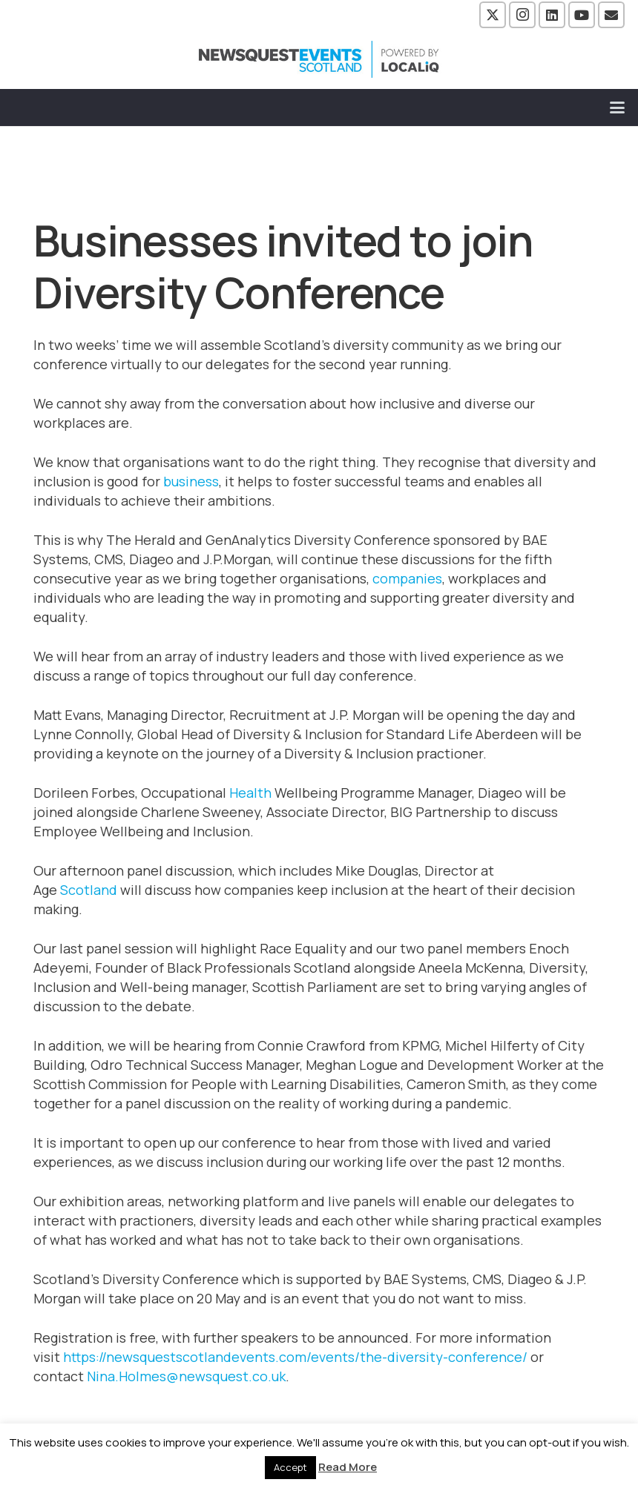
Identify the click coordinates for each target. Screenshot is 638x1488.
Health (250, 792)
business (191, 481)
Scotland (88, 890)
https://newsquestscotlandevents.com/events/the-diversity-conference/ (295, 1357)
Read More (347, 1467)
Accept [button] (290, 1467)
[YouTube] (581, 14)
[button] (617, 107)
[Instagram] (522, 14)
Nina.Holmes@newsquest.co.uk (186, 1376)
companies (407, 578)
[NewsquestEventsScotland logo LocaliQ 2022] (319, 59)
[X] (492, 14)
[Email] (611, 14)
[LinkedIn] (552, 14)
